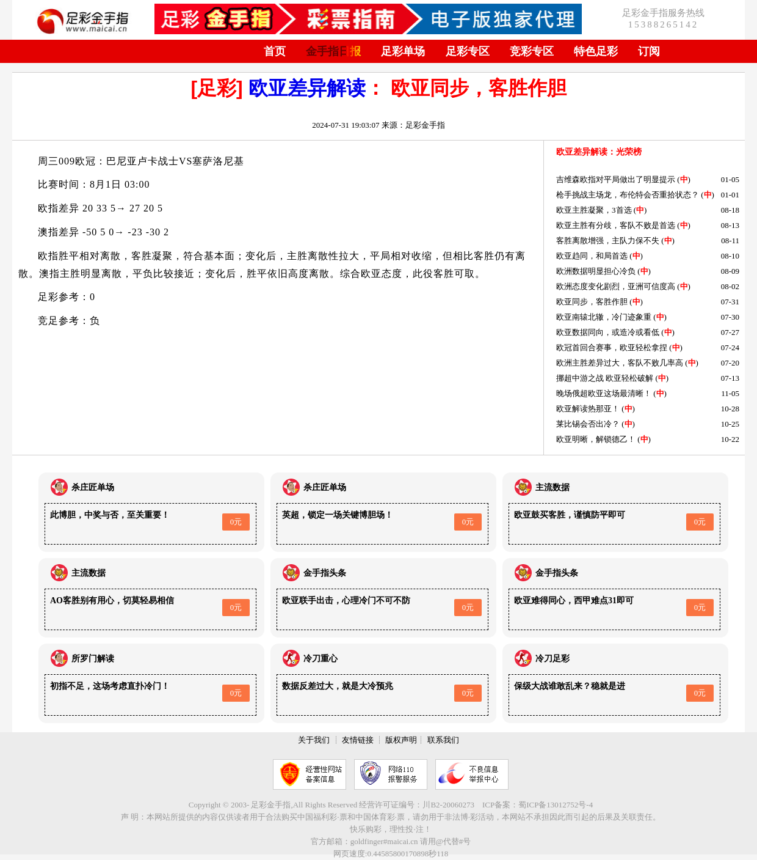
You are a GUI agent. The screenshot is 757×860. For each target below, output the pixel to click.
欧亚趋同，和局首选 (592, 255)
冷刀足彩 (552, 658)
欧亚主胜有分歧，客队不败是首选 (615, 225)
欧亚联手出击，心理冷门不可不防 (346, 600)
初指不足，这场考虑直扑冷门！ (110, 686)
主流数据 (552, 487)
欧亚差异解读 (307, 88)
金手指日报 (333, 51)
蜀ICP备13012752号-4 (555, 804)
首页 (275, 51)
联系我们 (443, 739)
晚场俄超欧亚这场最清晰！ (603, 393)
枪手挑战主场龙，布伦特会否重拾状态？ (627, 194)
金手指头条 (324, 573)
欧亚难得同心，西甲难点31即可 (574, 600)
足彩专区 (468, 51)
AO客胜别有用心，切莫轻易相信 (112, 600)
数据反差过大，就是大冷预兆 (337, 686)
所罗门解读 (92, 658)
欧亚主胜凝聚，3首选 (594, 210)
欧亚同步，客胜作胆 (592, 301)
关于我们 (314, 739)
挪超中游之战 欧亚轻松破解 (604, 378)
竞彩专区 (532, 51)
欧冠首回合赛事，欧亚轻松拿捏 (611, 347)
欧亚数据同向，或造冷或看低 (607, 332)
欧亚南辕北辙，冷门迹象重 (603, 317)
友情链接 (358, 739)
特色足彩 (596, 51)
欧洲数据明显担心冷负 (596, 271)
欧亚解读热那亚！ (588, 408)
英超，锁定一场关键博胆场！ (337, 515)
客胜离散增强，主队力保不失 (607, 240)
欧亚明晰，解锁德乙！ (596, 439)
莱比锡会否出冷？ (588, 423)
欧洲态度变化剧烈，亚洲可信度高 (615, 286)
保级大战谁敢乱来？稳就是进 (569, 686)
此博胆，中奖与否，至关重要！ (110, 515)
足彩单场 (403, 51)
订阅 (649, 51)
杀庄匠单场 (92, 487)
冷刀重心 (320, 658)
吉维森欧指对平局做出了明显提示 (615, 179)
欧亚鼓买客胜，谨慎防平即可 (569, 515)
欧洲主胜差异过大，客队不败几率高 (619, 362)
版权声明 (401, 739)
